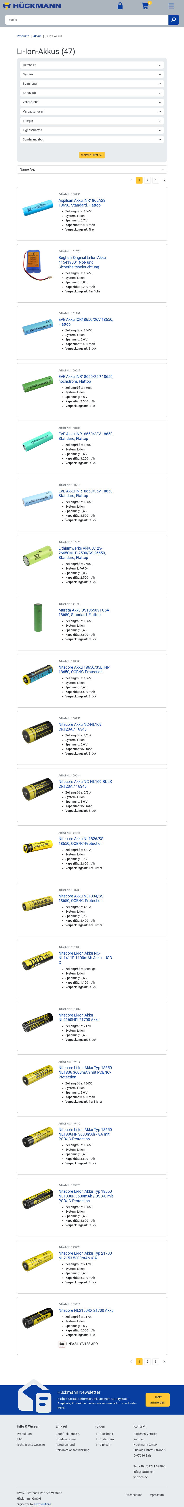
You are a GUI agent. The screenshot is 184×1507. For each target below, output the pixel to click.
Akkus (37, 36)
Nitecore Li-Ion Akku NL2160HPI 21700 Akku (79, 1017)
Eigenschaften (92, 130)
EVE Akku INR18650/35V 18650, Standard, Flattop (86, 493)
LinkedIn (105, 1444)
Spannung (92, 83)
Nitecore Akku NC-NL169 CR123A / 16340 (80, 726)
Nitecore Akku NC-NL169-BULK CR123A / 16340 (85, 784)
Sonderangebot (92, 139)
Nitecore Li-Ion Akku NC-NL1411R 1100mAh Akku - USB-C (86, 958)
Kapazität (92, 93)
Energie (92, 121)
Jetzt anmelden (157, 1399)
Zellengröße (92, 102)
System (92, 74)
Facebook (106, 1434)
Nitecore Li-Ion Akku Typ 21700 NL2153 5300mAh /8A (85, 1255)
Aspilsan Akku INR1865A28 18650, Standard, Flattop (82, 202)
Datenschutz (133, 1495)
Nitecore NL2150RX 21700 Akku (86, 1310)
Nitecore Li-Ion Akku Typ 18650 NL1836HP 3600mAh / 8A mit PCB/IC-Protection (85, 1134)
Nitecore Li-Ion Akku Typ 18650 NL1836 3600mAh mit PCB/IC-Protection (85, 1072)
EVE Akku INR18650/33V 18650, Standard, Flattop (86, 436)
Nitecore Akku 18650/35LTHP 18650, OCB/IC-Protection (84, 669)
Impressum (156, 1495)
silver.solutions (42, 1504)
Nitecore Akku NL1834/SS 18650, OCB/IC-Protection (81, 898)
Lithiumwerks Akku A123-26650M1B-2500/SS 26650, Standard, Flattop (82, 553)
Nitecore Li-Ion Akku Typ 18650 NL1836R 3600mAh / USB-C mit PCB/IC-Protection (86, 1196)
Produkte (23, 36)
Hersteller (92, 65)
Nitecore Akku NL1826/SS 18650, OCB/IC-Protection (81, 841)
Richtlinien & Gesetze (31, 1444)
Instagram (107, 1439)
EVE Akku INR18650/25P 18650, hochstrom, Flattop (86, 379)
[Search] (86, 20)
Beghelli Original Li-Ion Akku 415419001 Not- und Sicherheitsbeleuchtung (82, 262)
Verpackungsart (92, 111)
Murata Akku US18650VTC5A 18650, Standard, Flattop (84, 612)
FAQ (19, 1439)
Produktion (24, 1434)
